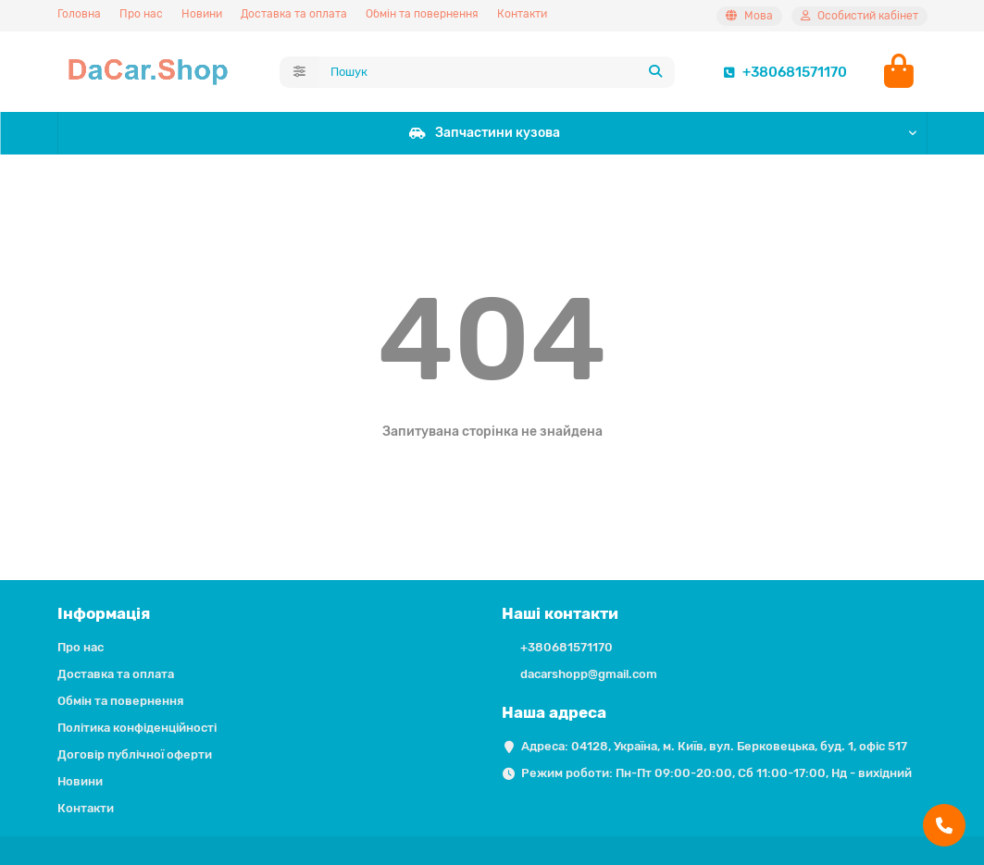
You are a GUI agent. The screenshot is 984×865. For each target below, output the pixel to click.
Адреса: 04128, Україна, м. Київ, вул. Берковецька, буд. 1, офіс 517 (714, 746)
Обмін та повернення (422, 13)
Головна (79, 13)
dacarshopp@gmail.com (588, 674)
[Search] (497, 72)
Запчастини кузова (484, 133)
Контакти (522, 13)
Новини (201, 13)
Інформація (103, 613)
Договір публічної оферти (134, 754)
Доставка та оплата (294, 13)
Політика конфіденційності (137, 728)
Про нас (141, 13)
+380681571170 (781, 72)
